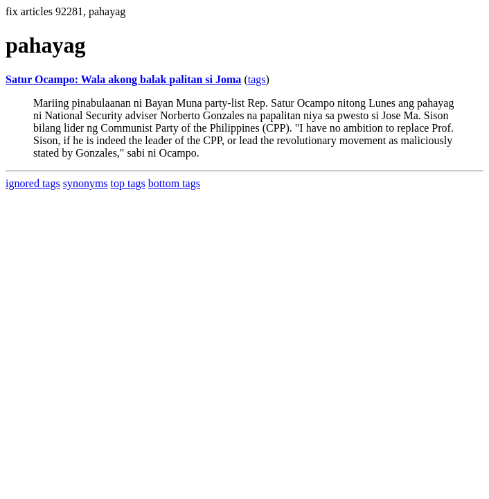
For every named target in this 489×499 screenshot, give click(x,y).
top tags (128, 183)
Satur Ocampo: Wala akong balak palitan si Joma (123, 79)
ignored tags (33, 183)
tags (257, 79)
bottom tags (174, 183)
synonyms (85, 183)
